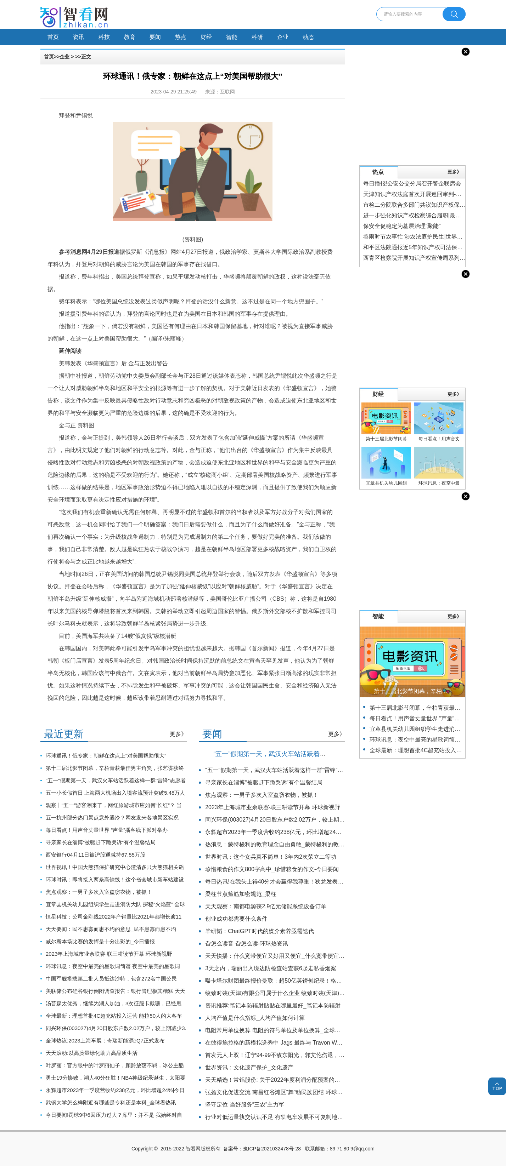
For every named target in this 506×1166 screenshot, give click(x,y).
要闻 (155, 37)
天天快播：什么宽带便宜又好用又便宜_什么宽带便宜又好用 (280, 956)
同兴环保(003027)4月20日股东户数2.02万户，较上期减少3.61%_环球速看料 (301, 820)
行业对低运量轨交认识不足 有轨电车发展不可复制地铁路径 (279, 1117)
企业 (282, 37)
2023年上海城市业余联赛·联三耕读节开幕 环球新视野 (109, 954)
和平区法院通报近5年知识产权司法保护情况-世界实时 (431, 247)
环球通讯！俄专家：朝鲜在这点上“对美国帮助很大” (106, 756)
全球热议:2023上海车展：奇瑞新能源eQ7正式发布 (105, 1041)
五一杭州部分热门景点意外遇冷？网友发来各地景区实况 (112, 818)
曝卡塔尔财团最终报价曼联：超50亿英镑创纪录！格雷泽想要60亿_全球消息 (301, 981)
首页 (53, 37)
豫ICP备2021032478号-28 (272, 1148)
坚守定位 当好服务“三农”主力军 (244, 1105)
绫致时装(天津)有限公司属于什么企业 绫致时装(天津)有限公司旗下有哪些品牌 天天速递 (315, 993)
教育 (129, 37)
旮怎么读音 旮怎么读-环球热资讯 (246, 944)
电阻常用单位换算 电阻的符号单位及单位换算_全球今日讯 (278, 1030)
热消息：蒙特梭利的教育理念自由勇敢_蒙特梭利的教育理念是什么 (289, 844)
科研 (257, 37)
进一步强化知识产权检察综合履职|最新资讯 (417, 215)
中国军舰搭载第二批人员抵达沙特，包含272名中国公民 (111, 979)
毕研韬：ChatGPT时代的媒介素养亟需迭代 (259, 931)
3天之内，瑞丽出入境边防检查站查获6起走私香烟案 (270, 968)
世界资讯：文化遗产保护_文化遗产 (249, 1067)
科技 (104, 37)
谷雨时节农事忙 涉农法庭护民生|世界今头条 (418, 237)
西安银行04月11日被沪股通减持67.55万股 (95, 855)
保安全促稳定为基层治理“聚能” (402, 226)
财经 (206, 37)
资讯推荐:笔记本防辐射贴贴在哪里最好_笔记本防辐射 (272, 1005)
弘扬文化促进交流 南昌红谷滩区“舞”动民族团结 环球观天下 (279, 1092)
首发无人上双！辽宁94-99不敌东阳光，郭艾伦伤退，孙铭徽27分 (286, 1055)
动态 (308, 37)
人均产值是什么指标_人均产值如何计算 (255, 1018)
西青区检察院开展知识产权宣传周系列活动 (417, 258)
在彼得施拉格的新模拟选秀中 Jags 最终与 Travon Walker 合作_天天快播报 (299, 1043)
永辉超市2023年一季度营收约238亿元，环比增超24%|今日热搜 (285, 832)
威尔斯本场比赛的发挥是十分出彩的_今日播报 (100, 941)
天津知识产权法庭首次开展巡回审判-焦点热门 (420, 194)
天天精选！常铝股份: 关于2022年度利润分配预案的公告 (275, 1080)
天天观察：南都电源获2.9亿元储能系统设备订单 (265, 906)
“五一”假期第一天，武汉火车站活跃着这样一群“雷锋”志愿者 (116, 780)
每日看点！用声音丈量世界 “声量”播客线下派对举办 (107, 830)
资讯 (78, 37)
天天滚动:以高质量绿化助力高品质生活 (91, 1053)
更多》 (178, 734)
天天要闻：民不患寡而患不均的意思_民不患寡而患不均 (111, 929)
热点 (180, 37)
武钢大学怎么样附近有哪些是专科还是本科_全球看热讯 (111, 1102)
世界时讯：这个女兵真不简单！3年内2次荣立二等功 (270, 857)
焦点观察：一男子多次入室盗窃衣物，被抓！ (99, 892)
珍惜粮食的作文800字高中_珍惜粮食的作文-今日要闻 (272, 869)
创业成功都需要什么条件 (236, 919)
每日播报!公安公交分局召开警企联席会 (412, 184)
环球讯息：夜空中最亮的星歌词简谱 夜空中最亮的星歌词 (113, 966)
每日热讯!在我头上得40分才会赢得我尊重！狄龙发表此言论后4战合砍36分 (299, 882)
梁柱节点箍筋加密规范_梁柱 (240, 894)
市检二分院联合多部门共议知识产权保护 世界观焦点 (429, 205)
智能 (231, 37)
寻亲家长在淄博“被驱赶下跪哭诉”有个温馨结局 (101, 842)
